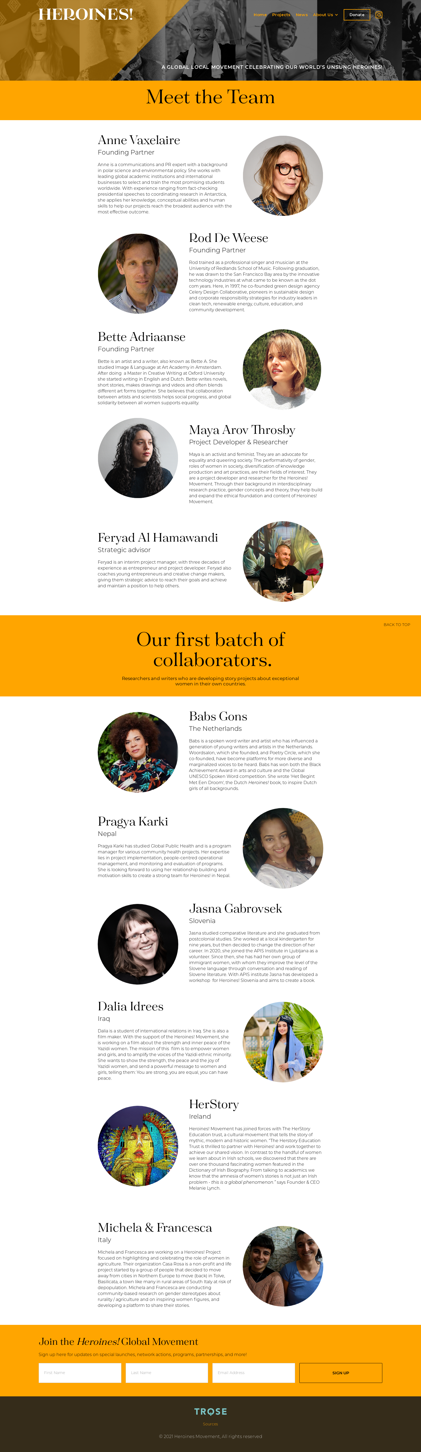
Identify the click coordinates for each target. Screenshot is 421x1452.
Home (260, 14)
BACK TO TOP (397, 625)
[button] (328, 14)
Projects (281, 14)
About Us (323, 14)
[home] (86, 12)
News (302, 14)
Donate (357, 14)
